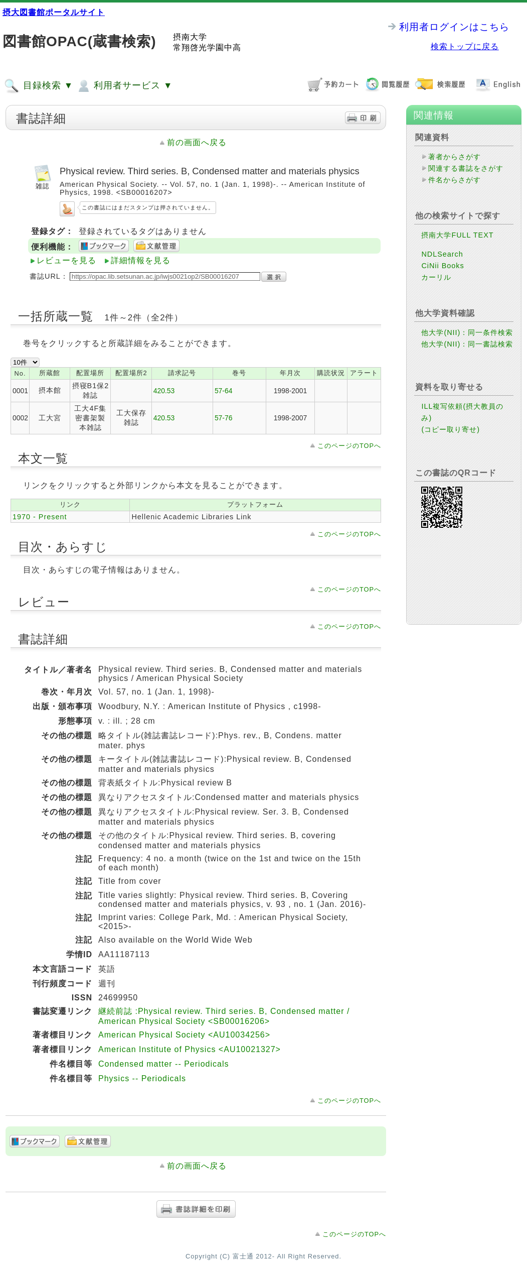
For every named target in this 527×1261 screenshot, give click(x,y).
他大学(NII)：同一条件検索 (467, 332)
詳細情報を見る (140, 260)
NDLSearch (442, 254)
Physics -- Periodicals (142, 1078)
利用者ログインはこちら (454, 27)
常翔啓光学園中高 (207, 47)
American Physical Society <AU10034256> (184, 1034)
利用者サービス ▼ (124, 85)
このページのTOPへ (349, 445)
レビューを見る (66, 260)
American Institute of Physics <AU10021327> (189, 1049)
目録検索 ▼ (38, 85)
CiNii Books (442, 266)
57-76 (224, 418)
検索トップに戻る (465, 46)
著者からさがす (454, 157)
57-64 (224, 391)
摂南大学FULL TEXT (457, 235)
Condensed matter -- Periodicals (163, 1064)
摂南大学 (190, 37)
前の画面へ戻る (197, 142)
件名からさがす (454, 180)
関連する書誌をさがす (465, 168)
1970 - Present (40, 517)
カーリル (436, 277)
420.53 (164, 391)
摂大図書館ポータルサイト (54, 12)
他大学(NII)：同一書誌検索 (467, 344)
